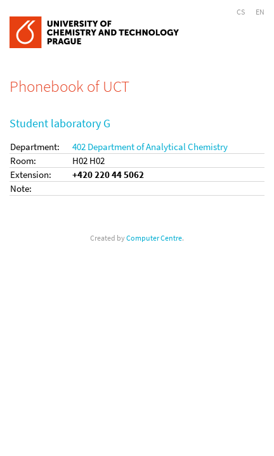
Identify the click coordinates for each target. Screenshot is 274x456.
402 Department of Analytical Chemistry (150, 147)
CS (241, 11)
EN (260, 11)
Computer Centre (154, 238)
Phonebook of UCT (69, 86)
